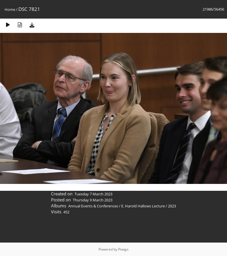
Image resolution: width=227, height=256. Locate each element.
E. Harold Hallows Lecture (143, 206)
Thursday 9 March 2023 (92, 200)
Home (10, 9)
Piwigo (123, 249)
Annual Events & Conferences (93, 206)
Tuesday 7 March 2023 (93, 194)
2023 (172, 206)
